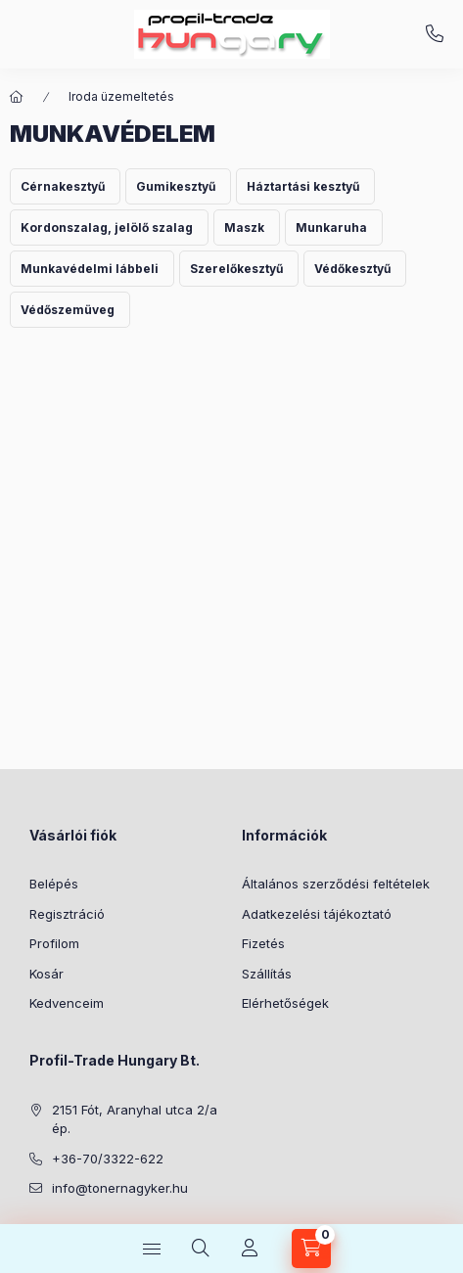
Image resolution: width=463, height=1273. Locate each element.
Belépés (53, 883)
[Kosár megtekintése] (311, 1248)
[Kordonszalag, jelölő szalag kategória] (109, 227)
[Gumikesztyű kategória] (178, 186)
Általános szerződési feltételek (336, 883)
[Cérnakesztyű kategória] (65, 186)
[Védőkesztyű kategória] (354, 268)
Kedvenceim (66, 1003)
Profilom (54, 943)
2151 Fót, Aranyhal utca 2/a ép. (134, 1119)
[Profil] (249, 1248)
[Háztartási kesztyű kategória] (305, 186)
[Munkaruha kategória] (334, 227)
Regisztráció (67, 914)
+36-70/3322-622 (434, 34)
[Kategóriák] (151, 1248)
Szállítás (267, 973)
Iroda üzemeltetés (121, 96)
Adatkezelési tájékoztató (317, 914)
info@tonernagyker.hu (120, 1188)
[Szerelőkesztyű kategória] (239, 268)
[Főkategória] (16, 97)
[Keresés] (200, 1248)
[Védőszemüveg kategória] (70, 310)
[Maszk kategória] (246, 227)
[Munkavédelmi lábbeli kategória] (92, 268)
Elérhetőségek (285, 1003)
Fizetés (263, 943)
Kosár (46, 973)
